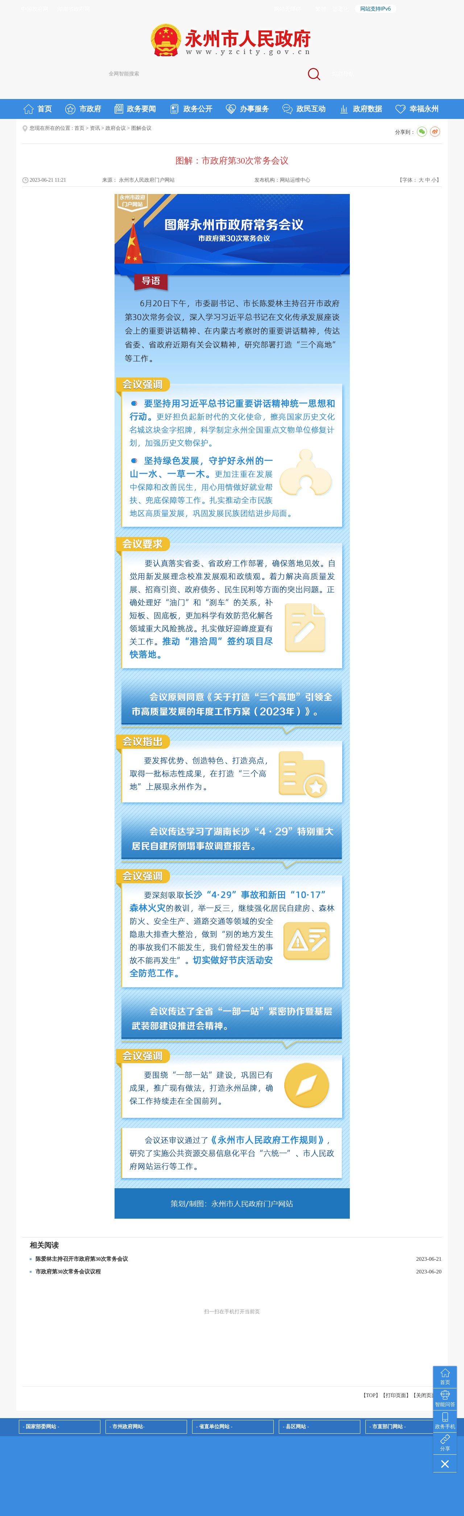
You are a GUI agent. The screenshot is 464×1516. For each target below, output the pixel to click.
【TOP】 (371, 1395)
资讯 (95, 128)
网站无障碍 (287, 9)
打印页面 (396, 1395)
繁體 (320, 9)
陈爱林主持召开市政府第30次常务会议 (82, 1259)
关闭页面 (426, 1395)
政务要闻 (135, 108)
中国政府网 (34, 9)
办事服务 (247, 109)
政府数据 (360, 109)
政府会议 (115, 128)
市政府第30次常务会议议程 (68, 1272)
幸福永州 (417, 109)
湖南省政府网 (73, 9)
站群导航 (343, 74)
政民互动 (304, 109)
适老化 (340, 9)
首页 (37, 109)
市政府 (83, 109)
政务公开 (190, 109)
